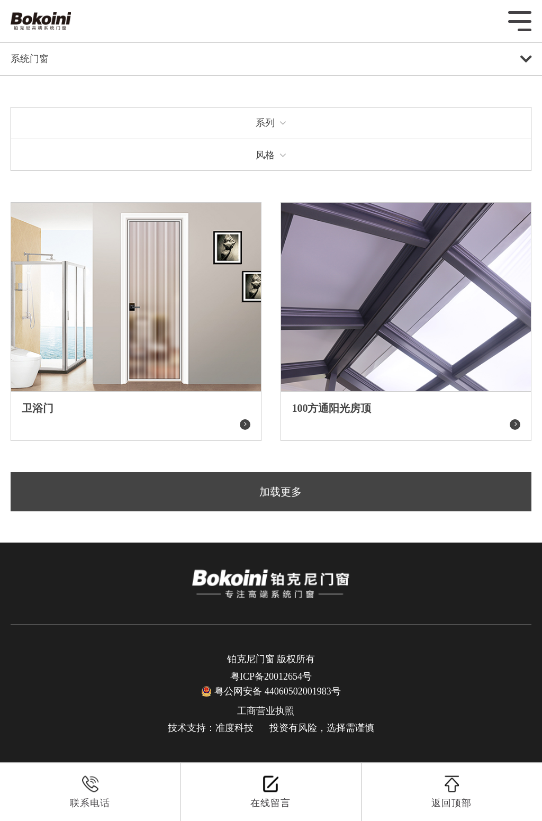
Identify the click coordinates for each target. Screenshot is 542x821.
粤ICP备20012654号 (271, 676)
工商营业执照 (265, 711)
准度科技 (234, 728)
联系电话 (90, 791)
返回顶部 (451, 791)
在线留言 (270, 791)
